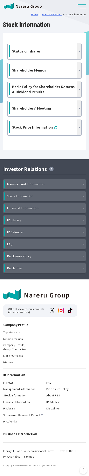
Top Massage (11, 332)
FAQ (10, 244)
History (8, 362)
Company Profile (15, 325)
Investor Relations (25, 169)
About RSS (53, 395)
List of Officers (13, 356)
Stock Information (20, 196)
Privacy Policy (11, 456)
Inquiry (7, 451)
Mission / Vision (13, 339)
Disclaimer (14, 268)
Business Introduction (20, 434)
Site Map (29, 456)
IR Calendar (15, 232)
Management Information (25, 184)
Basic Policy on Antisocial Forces (35, 451)
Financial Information (23, 208)
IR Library (14, 220)
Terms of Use (65, 451)
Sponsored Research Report (21, 415)
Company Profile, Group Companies (14, 347)
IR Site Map (53, 402)
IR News (8, 382)
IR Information (14, 375)
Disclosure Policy (19, 256)
